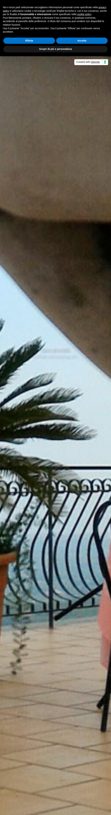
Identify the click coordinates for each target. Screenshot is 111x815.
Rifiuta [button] (29, 40)
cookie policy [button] (84, 14)
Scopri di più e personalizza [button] (55, 49)
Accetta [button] (81, 40)
